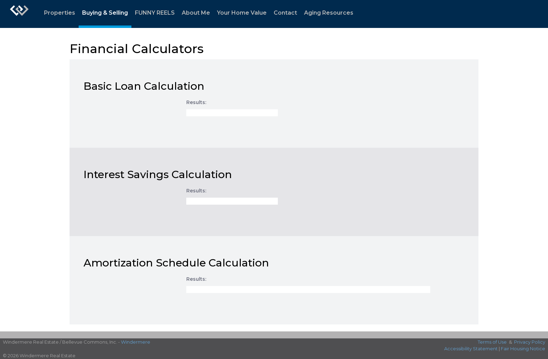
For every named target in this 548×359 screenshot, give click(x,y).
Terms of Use (492, 342)
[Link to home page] (19, 14)
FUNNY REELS (155, 12)
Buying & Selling (105, 12)
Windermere (135, 342)
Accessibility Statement (471, 348)
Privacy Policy (529, 342)
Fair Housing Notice (523, 348)
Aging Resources (328, 12)
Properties (59, 12)
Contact (285, 12)
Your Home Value (242, 12)
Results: (196, 102)
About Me (196, 12)
